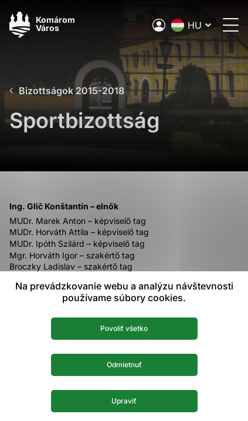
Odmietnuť (124, 364)
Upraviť (124, 400)
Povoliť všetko (124, 328)
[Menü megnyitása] (231, 25)
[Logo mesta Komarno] (42, 25)
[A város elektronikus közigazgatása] (158, 25)
